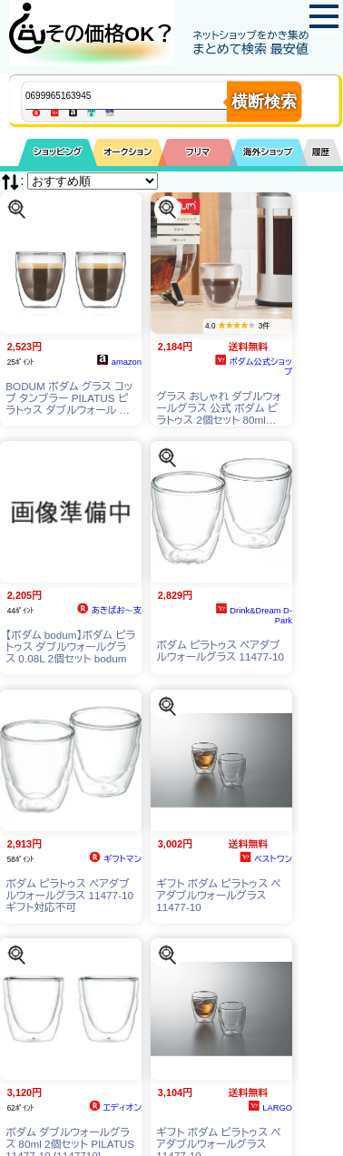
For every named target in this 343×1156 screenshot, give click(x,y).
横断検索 (264, 102)
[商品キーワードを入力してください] (141, 95)
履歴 (321, 152)
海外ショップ (267, 152)
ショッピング (58, 152)
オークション (127, 152)
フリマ (198, 152)
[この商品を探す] (17, 208)
